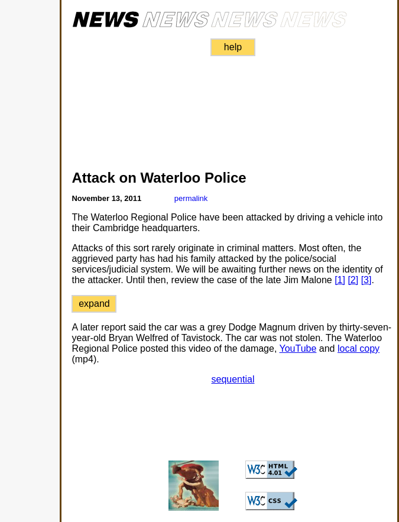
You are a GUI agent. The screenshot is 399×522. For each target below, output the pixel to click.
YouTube (298, 348)
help (233, 47)
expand (94, 304)
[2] (353, 280)
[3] (366, 280)
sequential (233, 379)
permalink (190, 198)
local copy (358, 348)
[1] (340, 280)
